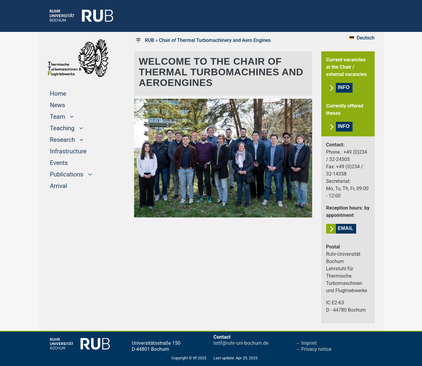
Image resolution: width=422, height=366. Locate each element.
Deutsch (366, 38)
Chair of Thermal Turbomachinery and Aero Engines (215, 40)
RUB (149, 40)
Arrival (58, 186)
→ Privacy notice (313, 349)
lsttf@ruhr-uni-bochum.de (241, 343)
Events (59, 162)
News (57, 105)
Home (69, 93)
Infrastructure (68, 151)
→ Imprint (306, 343)
